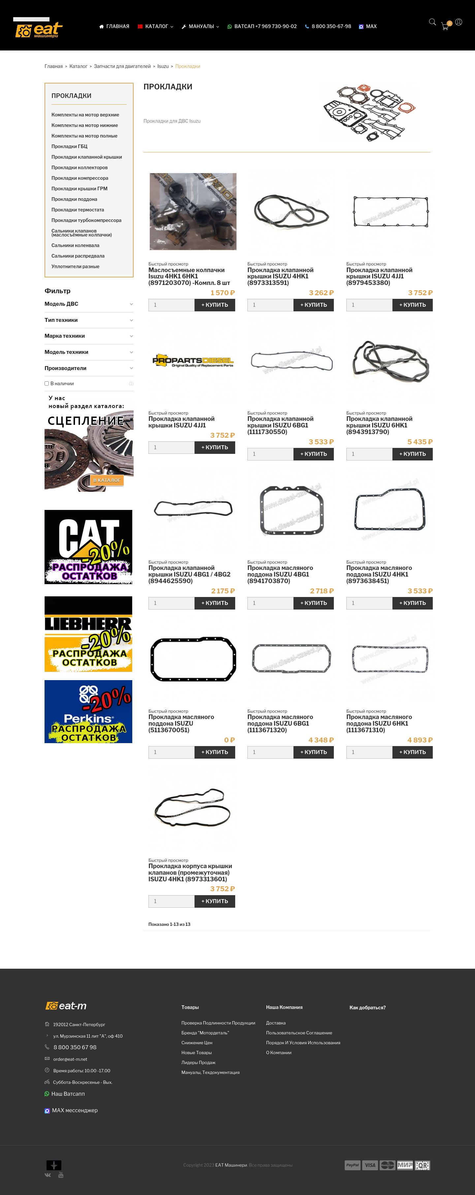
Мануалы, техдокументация (210, 1072)
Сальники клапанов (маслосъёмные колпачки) (81, 232)
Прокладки (71, 95)
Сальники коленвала (75, 245)
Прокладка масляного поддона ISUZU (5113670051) (181, 723)
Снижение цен (196, 1042)
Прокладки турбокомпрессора (86, 220)
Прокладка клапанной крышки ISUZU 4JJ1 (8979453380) (379, 277)
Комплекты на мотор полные (84, 136)
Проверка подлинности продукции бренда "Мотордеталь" (218, 1027)
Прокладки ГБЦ (69, 146)
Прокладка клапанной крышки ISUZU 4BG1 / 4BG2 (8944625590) (189, 574)
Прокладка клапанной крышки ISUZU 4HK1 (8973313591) (280, 277)
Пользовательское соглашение (299, 1032)
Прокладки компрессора (79, 178)
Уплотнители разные (75, 266)
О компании (279, 1052)
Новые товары (196, 1052)
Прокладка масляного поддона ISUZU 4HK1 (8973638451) (379, 574)
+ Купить (215, 305)
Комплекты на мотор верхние (85, 114)
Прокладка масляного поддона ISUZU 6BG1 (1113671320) (280, 723)
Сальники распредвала (78, 256)
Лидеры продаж (198, 1062)
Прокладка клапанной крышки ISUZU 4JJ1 (181, 422)
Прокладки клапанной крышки (86, 157)
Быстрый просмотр (168, 264)
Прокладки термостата (77, 209)
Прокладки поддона (74, 199)
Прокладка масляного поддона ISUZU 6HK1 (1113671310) (379, 723)
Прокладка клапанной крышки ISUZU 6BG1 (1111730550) (280, 425)
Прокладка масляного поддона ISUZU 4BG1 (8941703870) (280, 574)
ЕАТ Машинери (231, 1165)
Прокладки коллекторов (79, 167)
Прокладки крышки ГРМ (79, 188)
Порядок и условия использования (303, 1042)
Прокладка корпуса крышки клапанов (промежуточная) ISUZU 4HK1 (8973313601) (190, 873)
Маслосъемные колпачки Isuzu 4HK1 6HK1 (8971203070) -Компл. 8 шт (189, 277)
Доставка (276, 1022)
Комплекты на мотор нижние (84, 125)
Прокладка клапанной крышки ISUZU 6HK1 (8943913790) (379, 425)
